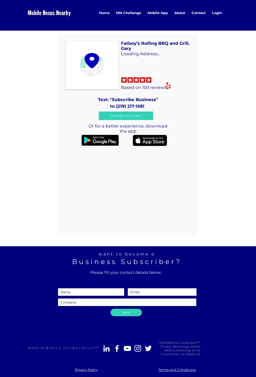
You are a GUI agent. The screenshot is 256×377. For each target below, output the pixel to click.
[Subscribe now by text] (126, 116)
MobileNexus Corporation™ (63, 348)
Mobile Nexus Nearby (49, 13)
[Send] (126, 312)
